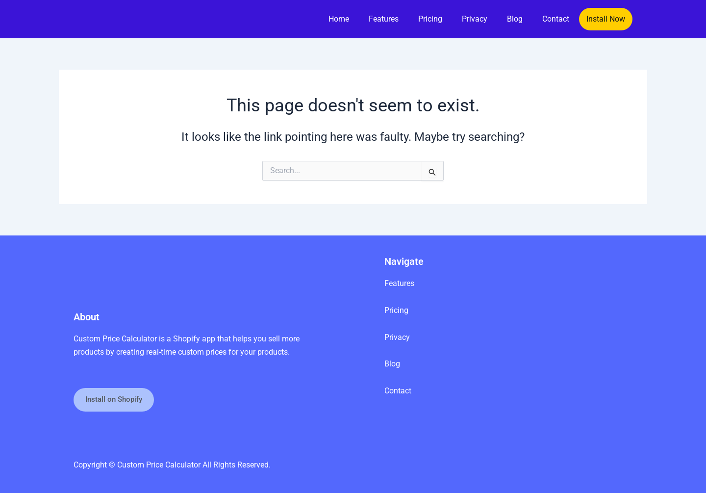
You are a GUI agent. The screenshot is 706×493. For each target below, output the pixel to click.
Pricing (430, 19)
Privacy (474, 19)
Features (384, 19)
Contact (555, 19)
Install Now (605, 19)
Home (338, 19)
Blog (515, 19)
